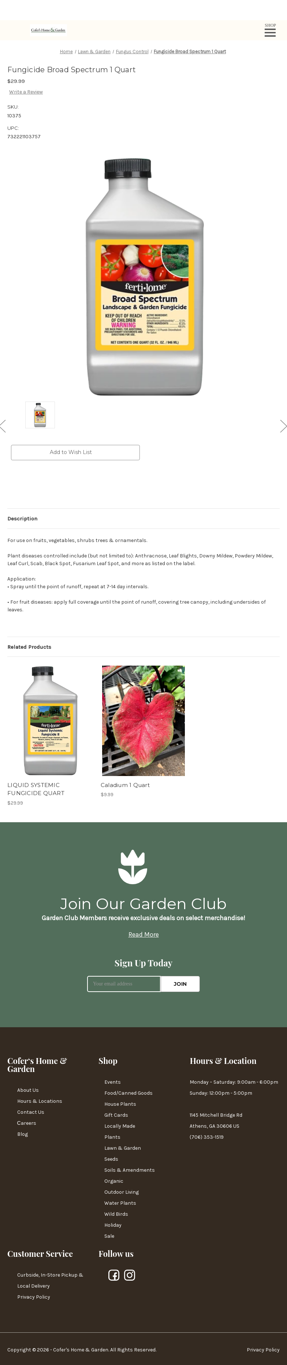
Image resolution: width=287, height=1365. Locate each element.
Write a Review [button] (26, 92)
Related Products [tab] (29, 647)
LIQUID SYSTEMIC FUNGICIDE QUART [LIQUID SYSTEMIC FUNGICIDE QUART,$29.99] (35, 789)
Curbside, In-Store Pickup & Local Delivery (50, 1280)
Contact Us (30, 1112)
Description (22, 518)
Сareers (26, 1123)
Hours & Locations (39, 1101)
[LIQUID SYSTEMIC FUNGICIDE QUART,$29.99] (50, 721)
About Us (28, 1090)
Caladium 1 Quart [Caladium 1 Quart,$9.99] (125, 785)
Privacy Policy (33, 1297)
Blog (22, 1134)
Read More (143, 934)
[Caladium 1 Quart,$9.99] (143, 721)
